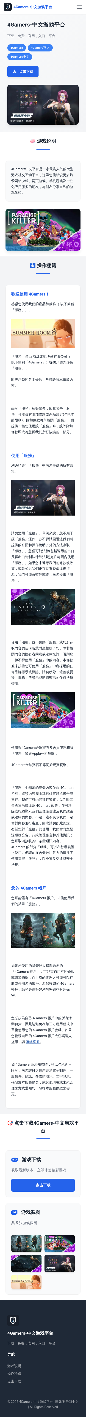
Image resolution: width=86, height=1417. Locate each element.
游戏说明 (14, 1366)
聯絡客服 (33, 1042)
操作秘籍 (14, 1373)
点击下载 (23, 72)
